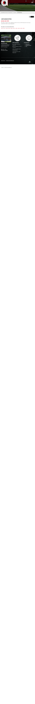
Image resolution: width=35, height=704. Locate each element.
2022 (16, 28)
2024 (21, 28)
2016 (2, 28)
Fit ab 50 (14, 12)
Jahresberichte (19, 12)
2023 (19, 28)
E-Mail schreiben (5, 50)
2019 (9, 28)
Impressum (3, 60)
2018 (7, 28)
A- (29, 16)
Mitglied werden (28, 45)
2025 (23, 28)
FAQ (26, 46)
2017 (4, 28)
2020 (11, 28)
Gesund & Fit (10, 12)
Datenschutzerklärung (10, 60)
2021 (14, 28)
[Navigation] (32, 2)
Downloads (28, 44)
